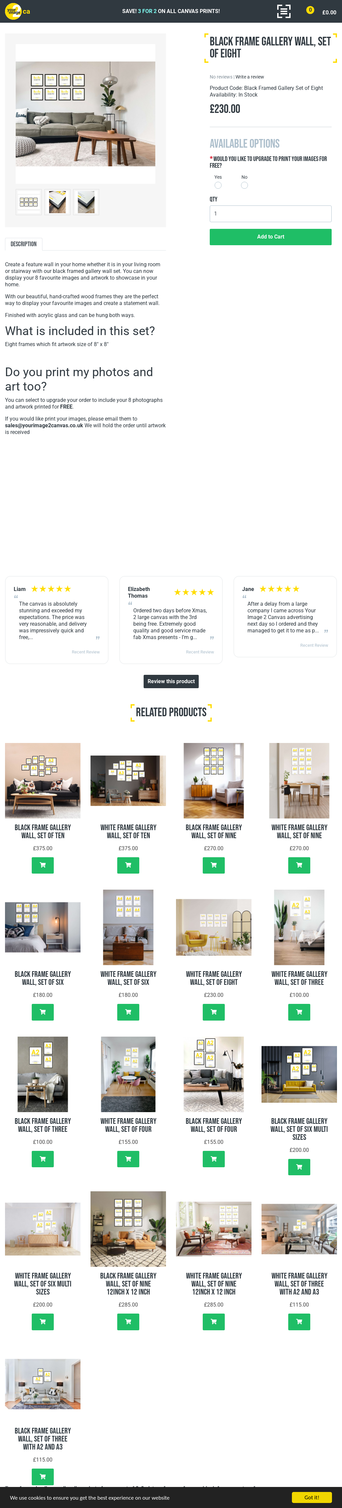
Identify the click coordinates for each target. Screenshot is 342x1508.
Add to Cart (270, 237)
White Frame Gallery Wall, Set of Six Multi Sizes (42, 1284)
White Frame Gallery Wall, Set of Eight (214, 978)
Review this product (171, 681)
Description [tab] (24, 244)
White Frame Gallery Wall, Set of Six (128, 978)
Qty (213, 199)
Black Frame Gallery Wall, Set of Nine (214, 832)
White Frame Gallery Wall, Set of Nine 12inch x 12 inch (214, 1284)
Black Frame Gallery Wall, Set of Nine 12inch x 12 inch (128, 1284)
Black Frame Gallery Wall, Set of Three (43, 1125)
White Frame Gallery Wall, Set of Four (128, 1125)
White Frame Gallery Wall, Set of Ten (128, 832)
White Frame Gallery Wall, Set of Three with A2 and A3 (299, 1284)
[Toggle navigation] (284, 11)
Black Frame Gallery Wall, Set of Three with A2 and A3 (43, 1439)
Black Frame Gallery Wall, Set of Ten (43, 832)
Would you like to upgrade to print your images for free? (268, 162)
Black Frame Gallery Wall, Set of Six (43, 978)
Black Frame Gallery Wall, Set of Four (214, 1125)
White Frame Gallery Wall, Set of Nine (299, 832)
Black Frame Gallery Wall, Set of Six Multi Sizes (299, 1129)
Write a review (249, 77)
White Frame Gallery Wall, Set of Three (299, 978)
